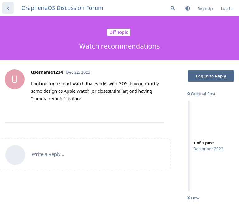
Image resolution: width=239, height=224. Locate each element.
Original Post (201, 93)
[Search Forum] (172, 8)
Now (193, 198)
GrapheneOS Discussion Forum (62, 8)
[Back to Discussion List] (8, 8)
